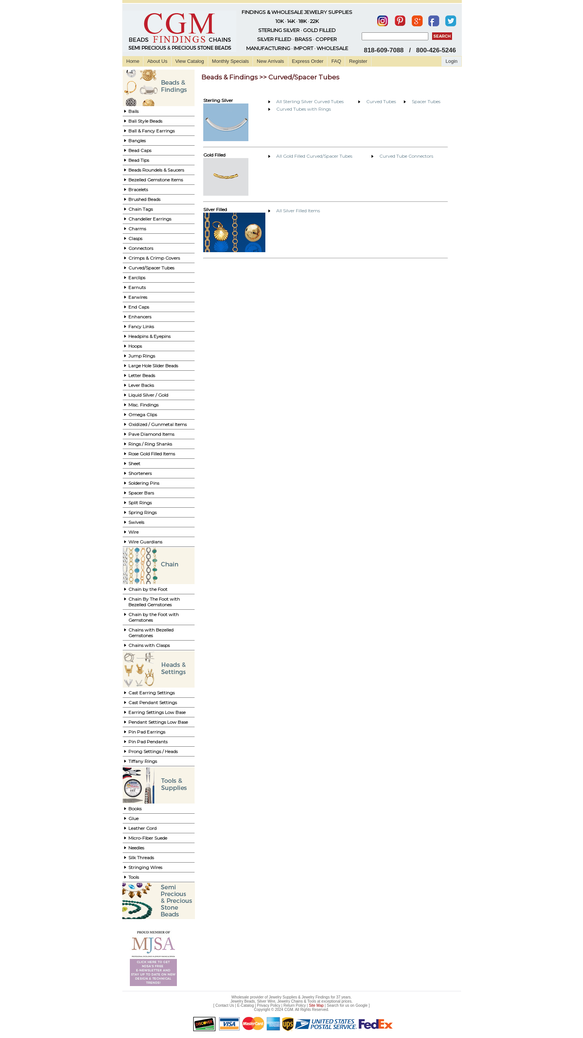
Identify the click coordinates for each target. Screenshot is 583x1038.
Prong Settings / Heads (153, 751)
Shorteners (140, 473)
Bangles (137, 140)
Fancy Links (141, 326)
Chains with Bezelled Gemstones (151, 632)
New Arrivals (270, 61)
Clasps (135, 238)
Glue (133, 818)
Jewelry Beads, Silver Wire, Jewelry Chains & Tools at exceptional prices (291, 1001)
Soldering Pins (143, 483)
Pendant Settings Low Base (158, 722)
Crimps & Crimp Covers (154, 258)
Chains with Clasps (149, 645)
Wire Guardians (145, 542)
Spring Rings (142, 512)
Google (361, 1005)
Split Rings (140, 502)
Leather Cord (142, 828)
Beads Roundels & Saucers (156, 170)
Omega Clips (142, 414)
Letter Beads (141, 375)
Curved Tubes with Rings (303, 109)
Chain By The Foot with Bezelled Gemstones (154, 601)
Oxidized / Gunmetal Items (157, 424)
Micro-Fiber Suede (147, 838)
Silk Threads (141, 857)
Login (452, 61)
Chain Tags (140, 209)
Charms (137, 228)
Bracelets (138, 189)
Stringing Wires (145, 867)
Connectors (140, 248)
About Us (157, 61)
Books (135, 808)
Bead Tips (138, 160)
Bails (133, 111)
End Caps (138, 307)
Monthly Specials (230, 61)
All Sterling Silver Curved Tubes (310, 101)
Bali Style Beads (145, 121)
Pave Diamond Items (151, 434)
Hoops (135, 346)
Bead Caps (139, 150)
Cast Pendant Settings (152, 702)
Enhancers (139, 317)
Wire (133, 532)
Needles (136, 848)
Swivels (136, 522)
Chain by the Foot (147, 589)
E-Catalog (245, 1005)
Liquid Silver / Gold (148, 395)
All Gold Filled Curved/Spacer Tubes (314, 156)
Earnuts (137, 287)
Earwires (137, 297)
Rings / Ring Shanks (150, 444)
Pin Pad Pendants (147, 741)
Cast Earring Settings (151, 693)
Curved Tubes (381, 101)
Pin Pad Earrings (146, 732)
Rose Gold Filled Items (151, 454)
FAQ (336, 61)
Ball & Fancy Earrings (151, 131)
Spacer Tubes (426, 101)
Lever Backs (141, 385)
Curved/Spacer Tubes (151, 268)
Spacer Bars (141, 493)
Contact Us (224, 1005)
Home (133, 61)
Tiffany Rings (142, 761)
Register (358, 61)
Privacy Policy (268, 1005)
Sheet (134, 463)
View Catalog (189, 61)
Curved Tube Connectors (406, 156)
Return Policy (294, 1005)
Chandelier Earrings (149, 219)
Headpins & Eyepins (149, 336)
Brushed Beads (144, 199)
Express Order (308, 61)
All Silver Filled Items (298, 210)
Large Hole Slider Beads (153, 365)
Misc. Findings (143, 405)
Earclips (136, 277)
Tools (133, 877)
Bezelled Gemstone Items (155, 180)
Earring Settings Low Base (157, 712)
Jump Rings (141, 356)
